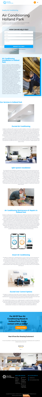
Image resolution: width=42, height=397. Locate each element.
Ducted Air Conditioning (23, 381)
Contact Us (17, 382)
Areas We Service (17, 380)
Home (16, 377)
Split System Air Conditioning (23, 378)
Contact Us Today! (21, 327)
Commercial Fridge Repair (23, 387)
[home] (8, 2)
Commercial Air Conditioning (23, 383)
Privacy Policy (17, 383)
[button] (37, 2)
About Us (17, 378)
